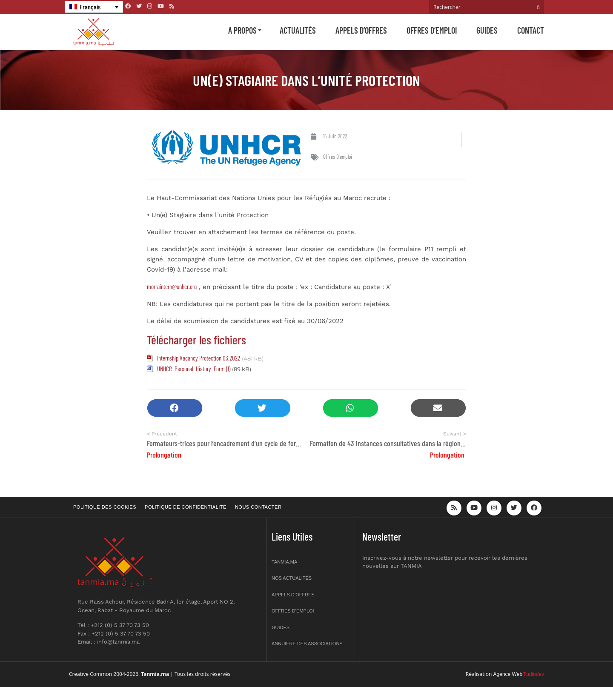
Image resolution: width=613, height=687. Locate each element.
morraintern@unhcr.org (172, 286)
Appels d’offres (361, 30)
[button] (175, 408)
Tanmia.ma (284, 561)
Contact (530, 30)
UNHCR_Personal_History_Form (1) (193, 368)
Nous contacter (258, 507)
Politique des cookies (104, 507)
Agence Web (508, 674)
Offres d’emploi (432, 30)
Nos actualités (292, 578)
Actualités (298, 30)
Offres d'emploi (337, 156)
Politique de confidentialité (185, 507)
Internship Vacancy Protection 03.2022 (198, 358)
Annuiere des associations (307, 643)
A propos (242, 30)
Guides (487, 30)
